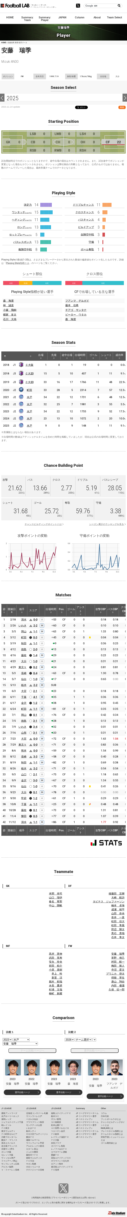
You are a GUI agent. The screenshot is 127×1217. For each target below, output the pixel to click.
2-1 (35, 691)
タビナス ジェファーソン (109, 901)
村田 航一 (118, 961)
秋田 (23, 643)
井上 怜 (57, 973)
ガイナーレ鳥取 (58, 1146)
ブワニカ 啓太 (115, 973)
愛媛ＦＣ (55, 1155)
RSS (122, 107)
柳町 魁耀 (55, 993)
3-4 (35, 726)
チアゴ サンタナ (75, 310)
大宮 (23, 691)
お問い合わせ (88, 1197)
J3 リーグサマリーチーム (87, 1131)
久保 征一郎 (117, 989)
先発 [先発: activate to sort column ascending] (54, 356)
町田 (29, 390)
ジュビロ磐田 (32, 1152)
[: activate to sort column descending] (5, 356)
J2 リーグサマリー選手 (86, 1125)
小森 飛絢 (9, 310)
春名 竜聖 (55, 901)
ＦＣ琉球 (55, 1170)
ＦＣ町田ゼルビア (9, 1134)
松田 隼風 (118, 925)
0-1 (35, 714)
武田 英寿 (55, 957)
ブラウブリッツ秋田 (35, 1122)
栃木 (23, 685)
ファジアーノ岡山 (9, 1161)
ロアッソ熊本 (57, 1164)
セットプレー (20, 234)
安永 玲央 (55, 961)
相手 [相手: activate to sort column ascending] (21, 610)
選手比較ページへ (94, 1050)
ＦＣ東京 (5, 1128)
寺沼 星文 (118, 969)
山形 (23, 732)
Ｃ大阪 (29, 365)
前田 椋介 (55, 965)
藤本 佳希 (72, 305)
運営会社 (77, 1197)
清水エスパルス (8, 1143)
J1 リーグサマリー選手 (86, 1116)
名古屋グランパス (9, 1146)
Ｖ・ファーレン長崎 (10, 1170)
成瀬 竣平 (118, 909)
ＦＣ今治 (30, 1161)
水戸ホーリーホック (10, 1116)
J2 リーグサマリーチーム (87, 1122)
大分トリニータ (33, 1167)
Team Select (114, 17)
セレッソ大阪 (7, 1155)
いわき (22, 625)
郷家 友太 (9, 314)
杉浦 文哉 (55, 989)
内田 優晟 (118, 985)
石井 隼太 (118, 937)
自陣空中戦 (87, 234)
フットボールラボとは (111, 1119)
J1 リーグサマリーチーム (87, 1113)
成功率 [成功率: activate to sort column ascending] (119, 356)
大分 (23, 661)
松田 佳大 (118, 921)
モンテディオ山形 (34, 1125)
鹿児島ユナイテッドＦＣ (62, 1167)
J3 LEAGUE (56, 1108)
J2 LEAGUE (31, 1108)
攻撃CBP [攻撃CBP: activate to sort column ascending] (100, 610)
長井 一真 (118, 917)
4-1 (35, 697)
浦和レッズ (6, 1119)
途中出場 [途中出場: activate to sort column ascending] (67, 356)
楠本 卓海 (118, 905)
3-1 (35, 720)
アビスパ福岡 (7, 1167)
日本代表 (105, 1116)
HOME (10, 17)
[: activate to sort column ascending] (11, 356)
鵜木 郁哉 (55, 981)
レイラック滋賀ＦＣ (60, 1137)
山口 (23, 774)
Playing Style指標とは (17, 263)
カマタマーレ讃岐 (59, 1152)
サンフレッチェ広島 (10, 1164)
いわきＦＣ (31, 1128)
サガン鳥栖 (31, 1164)
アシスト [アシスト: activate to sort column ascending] (81, 610)
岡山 (23, 631)
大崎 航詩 (118, 897)
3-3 (35, 756)
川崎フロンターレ (9, 1137)
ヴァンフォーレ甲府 (35, 1143)
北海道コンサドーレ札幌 (37, 1113)
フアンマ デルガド (77, 300)
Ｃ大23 (29, 373)
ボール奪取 (87, 249)
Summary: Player (45, 19)
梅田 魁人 (118, 965)
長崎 (23, 673)
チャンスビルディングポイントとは (43, 524)
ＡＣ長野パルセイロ (60, 1128)
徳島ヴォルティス (34, 1158)
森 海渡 (8, 300)
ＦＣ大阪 (55, 1140)
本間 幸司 (55, 893)
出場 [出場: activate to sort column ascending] (40, 356)
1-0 (35, 661)
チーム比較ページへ (32, 1050)
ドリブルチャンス (83, 204)
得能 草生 (118, 977)
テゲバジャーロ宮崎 (35, 1170)
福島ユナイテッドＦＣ (61, 1113)
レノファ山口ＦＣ (59, 1149)
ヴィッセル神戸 (8, 1158)
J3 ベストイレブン (84, 1137)
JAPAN (62, 17)
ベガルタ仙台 (32, 1119)
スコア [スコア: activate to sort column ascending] (33, 610)
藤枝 (23, 655)
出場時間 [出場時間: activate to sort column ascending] (80, 356)
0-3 (35, 637)
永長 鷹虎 (55, 985)
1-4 (35, 655)
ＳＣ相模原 (56, 1122)
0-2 (35, 667)
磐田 (23, 816)
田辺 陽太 (118, 929)
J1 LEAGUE (6, 1108)
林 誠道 (8, 305)
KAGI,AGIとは (107, 1128)
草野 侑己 (118, 957)
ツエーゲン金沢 (58, 1131)
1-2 (35, 703)
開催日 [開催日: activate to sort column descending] (12, 610)
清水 (23, 619)
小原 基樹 (55, 969)
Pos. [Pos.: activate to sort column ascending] (61, 610)
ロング (24, 227)
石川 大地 (9, 319)
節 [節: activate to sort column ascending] (4, 610)
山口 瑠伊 (55, 897)
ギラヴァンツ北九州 (60, 1161)
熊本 (23, 750)
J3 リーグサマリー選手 (86, 1134)
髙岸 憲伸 (55, 953)
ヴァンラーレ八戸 (34, 1116)
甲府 (23, 798)
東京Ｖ (22, 667)
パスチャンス (86, 219)
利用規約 (37, 1197)
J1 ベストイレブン (84, 1119)
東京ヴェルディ (8, 1131)
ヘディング (22, 219)
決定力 (28, 204)
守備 (91, 242)
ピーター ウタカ (75, 314)
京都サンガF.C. (7, 1149)
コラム (104, 1113)
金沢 (23, 703)
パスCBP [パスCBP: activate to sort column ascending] (112, 610)
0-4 (35, 673)
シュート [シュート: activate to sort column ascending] (106, 356)
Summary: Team (27, 19)
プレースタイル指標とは (112, 1131)
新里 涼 (57, 977)
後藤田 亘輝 (117, 893)
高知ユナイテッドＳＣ (61, 1158)
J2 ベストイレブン (84, 1128)
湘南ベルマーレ (33, 1140)
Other (103, 1108)
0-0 (35, 619)
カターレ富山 (32, 1149)
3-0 (35, 780)
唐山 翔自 (118, 981)
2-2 (35, 625)
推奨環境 (46, 1197)
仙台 (23, 679)
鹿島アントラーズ (9, 1113)
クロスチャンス (84, 212)
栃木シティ (31, 1131)
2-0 (35, 649)
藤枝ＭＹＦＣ (32, 1155)
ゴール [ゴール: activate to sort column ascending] (93, 356)
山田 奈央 (118, 913)
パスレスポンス (22, 242)
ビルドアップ (86, 227)
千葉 (23, 697)
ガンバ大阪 (6, 1152)
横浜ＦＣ (30, 1137)
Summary (80, 1108)
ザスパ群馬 (56, 1119)
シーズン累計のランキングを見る (106, 524)
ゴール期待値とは (109, 1143)
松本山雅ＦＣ (57, 1125)
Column (79, 17)
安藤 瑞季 (118, 953)
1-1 (35, 631)
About (97, 17)
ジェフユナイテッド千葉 (12, 1122)
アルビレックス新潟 (35, 1146)
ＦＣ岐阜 (55, 1134)
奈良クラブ (56, 1143)
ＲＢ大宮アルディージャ (37, 1134)
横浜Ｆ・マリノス (9, 1140)
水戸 (29, 397)
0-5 (35, 816)
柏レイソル (6, 1125)
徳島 (23, 649)
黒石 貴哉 (118, 933)
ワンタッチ (22, 212)
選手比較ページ (22, 1092)
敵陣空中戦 (25, 249)
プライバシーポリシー (61, 1197)
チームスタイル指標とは (112, 1134)
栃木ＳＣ (55, 1116)
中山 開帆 (55, 905)
